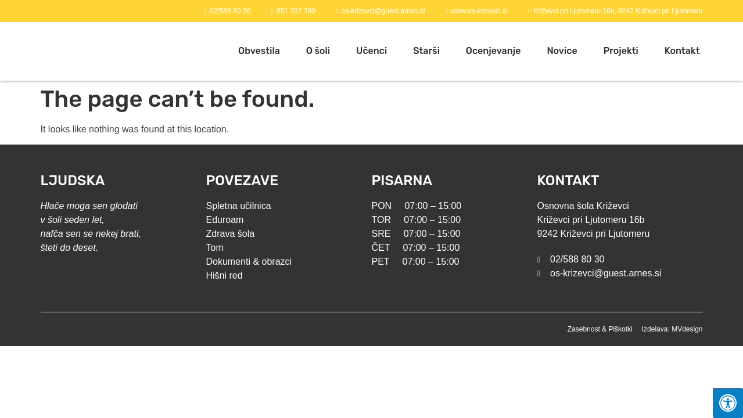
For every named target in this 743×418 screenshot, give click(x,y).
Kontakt (682, 50)
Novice (562, 50)
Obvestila (259, 50)
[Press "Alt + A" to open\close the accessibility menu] (728, 403)
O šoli (318, 50)
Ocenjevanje (493, 50)
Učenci (371, 50)
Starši (426, 50)
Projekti (621, 50)
